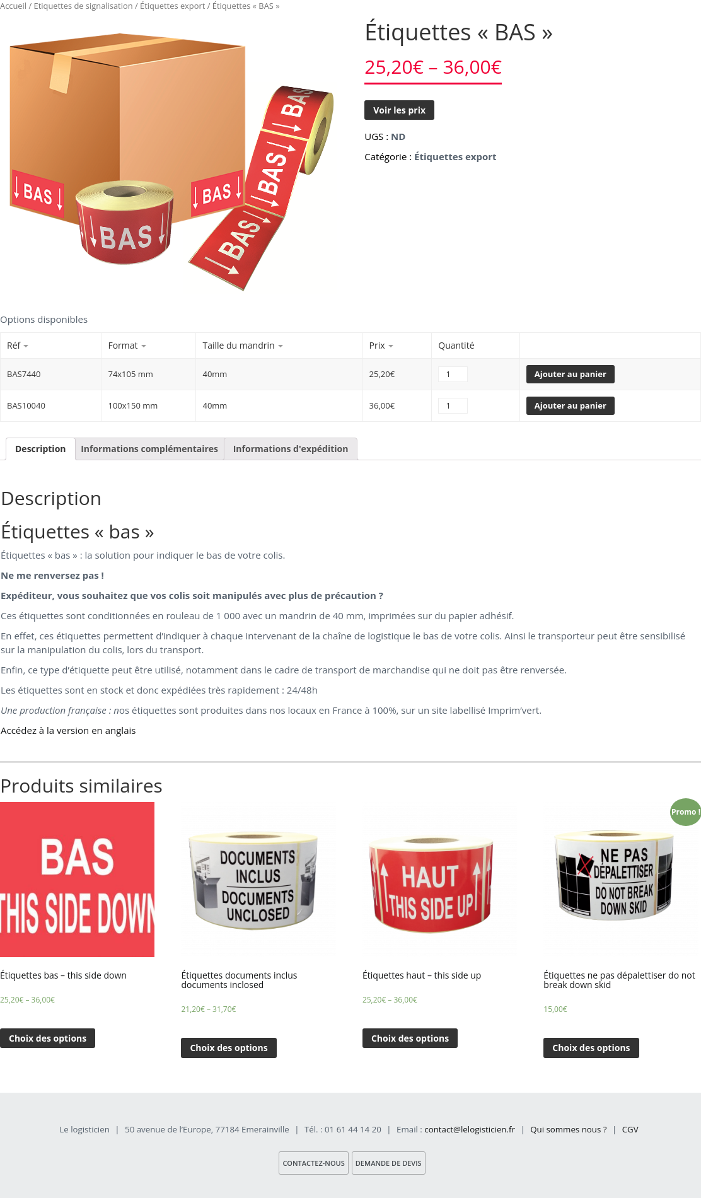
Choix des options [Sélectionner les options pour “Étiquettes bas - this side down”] (47, 1038)
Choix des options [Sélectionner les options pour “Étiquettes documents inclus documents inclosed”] (228, 1048)
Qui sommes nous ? (568, 1129)
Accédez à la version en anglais (68, 730)
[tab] (41, 449)
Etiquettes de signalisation (83, 5)
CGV (630, 1129)
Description (40, 449)
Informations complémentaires (149, 449)
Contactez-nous (313, 1163)
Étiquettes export (172, 5)
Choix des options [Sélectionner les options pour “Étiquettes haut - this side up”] (410, 1038)
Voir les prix (399, 110)
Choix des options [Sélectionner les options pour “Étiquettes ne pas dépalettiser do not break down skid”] (591, 1048)
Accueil (13, 5)
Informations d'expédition (291, 449)
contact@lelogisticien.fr (469, 1129)
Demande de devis (389, 1163)
